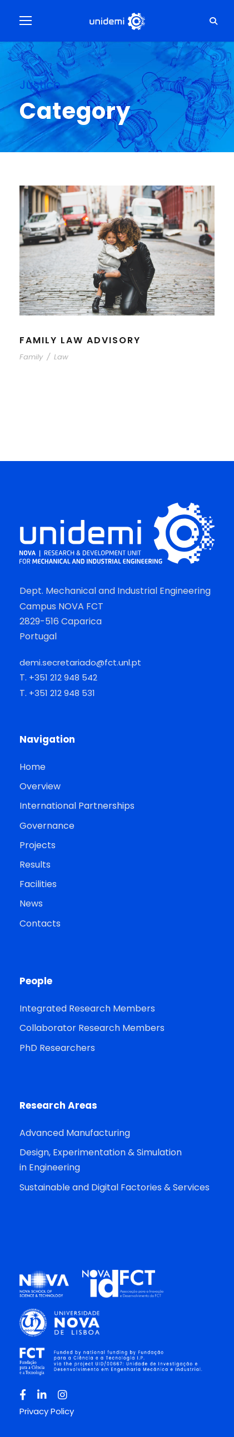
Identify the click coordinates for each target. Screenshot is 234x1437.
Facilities (38, 884)
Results (35, 864)
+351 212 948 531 (62, 693)
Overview (40, 786)
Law (61, 357)
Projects (37, 845)
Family (31, 357)
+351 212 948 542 (63, 677)
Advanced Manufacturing (74, 1132)
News (31, 903)
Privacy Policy (46, 1411)
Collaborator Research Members (92, 1028)
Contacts (40, 923)
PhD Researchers (57, 1048)
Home (32, 766)
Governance (46, 825)
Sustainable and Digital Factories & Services (114, 1187)
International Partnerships (77, 805)
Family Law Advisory (80, 340)
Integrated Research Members (87, 1008)
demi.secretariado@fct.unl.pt (80, 662)
